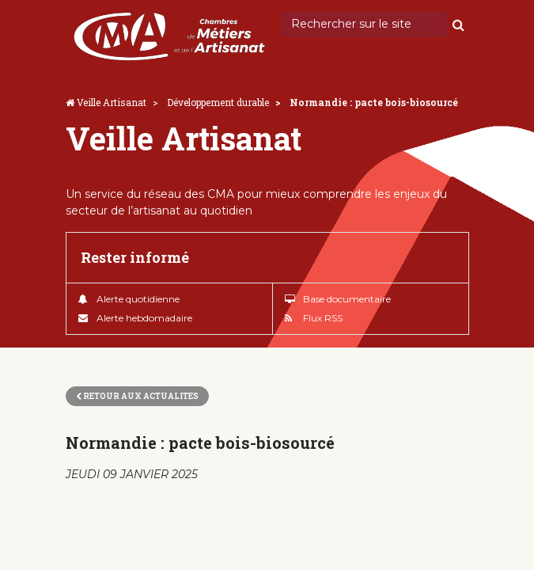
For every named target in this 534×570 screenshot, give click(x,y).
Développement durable (218, 102)
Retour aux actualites (137, 396)
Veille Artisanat (111, 102)
